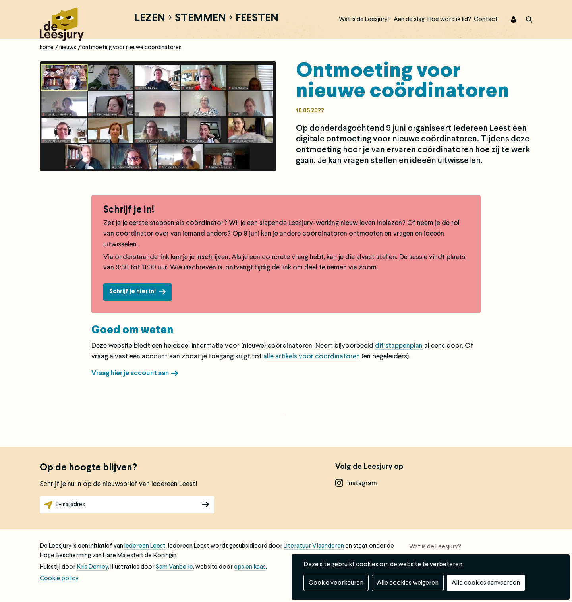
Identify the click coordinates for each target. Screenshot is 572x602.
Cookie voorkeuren (336, 583)
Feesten (257, 18)
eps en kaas (250, 567)
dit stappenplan (399, 346)
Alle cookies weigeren (408, 583)
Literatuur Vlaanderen (314, 546)
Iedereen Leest (145, 546)
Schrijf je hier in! (132, 291)
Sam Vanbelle (174, 567)
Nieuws (67, 47)
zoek (524, 19)
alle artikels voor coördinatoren (311, 356)
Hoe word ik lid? (449, 19)
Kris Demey (92, 567)
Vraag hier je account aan (130, 373)
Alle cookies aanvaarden (486, 583)
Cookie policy (59, 578)
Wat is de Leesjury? (365, 19)
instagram (362, 483)
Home (47, 47)
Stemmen (200, 18)
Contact (486, 19)
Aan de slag (409, 19)
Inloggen (508, 19)
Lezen (149, 18)
